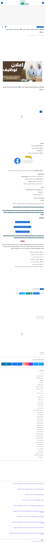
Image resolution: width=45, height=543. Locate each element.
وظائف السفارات (39, 425)
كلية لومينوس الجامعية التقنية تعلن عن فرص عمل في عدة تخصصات (30, 516)
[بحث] (2, 3)
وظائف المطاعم (39, 435)
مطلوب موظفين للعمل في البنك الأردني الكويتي (34, 494)
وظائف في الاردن (39, 446)
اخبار (42, 373)
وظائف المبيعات (39, 431)
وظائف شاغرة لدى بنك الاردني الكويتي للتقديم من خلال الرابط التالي (30, 489)
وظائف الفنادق (40, 429)
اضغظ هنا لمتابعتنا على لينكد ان (22, 231)
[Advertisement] (22, 15)
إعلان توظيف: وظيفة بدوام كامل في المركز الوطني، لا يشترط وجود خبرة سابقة (28, 483)
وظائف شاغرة (40, 444)
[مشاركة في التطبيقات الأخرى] (16, 293)
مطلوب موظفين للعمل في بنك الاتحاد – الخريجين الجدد (33, 500)
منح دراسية (40, 405)
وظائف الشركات (39, 427)
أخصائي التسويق (39, 375)
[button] (36, 293)
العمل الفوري (40, 384)
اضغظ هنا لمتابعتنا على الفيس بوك (22, 226)
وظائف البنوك (40, 412)
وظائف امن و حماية (39, 442)
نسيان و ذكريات (40, 407)
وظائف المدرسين (39, 433)
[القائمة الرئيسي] (43, 3)
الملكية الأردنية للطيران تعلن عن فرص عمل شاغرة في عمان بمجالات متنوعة (29, 527)
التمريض (41, 380)
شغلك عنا (33, 541)
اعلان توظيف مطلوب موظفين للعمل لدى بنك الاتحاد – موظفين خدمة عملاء (29, 505)
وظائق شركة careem (38, 455)
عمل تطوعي (40, 399)
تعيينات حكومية (40, 393)
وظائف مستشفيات (39, 452)
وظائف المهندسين (39, 437)
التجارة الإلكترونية (39, 378)
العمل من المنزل (39, 388)
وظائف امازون (40, 440)
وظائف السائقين (39, 422)
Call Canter (40, 457)
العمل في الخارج (39, 386)
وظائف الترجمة (40, 414)
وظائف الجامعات (39, 418)
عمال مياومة (40, 397)
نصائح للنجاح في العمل (38, 410)
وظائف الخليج (40, 420)
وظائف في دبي (40, 448)
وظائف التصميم (40, 416)
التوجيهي (41, 382)
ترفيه (42, 390)
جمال (42, 395)
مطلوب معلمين (40, 403)
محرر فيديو (41, 401)
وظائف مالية (40, 450)
